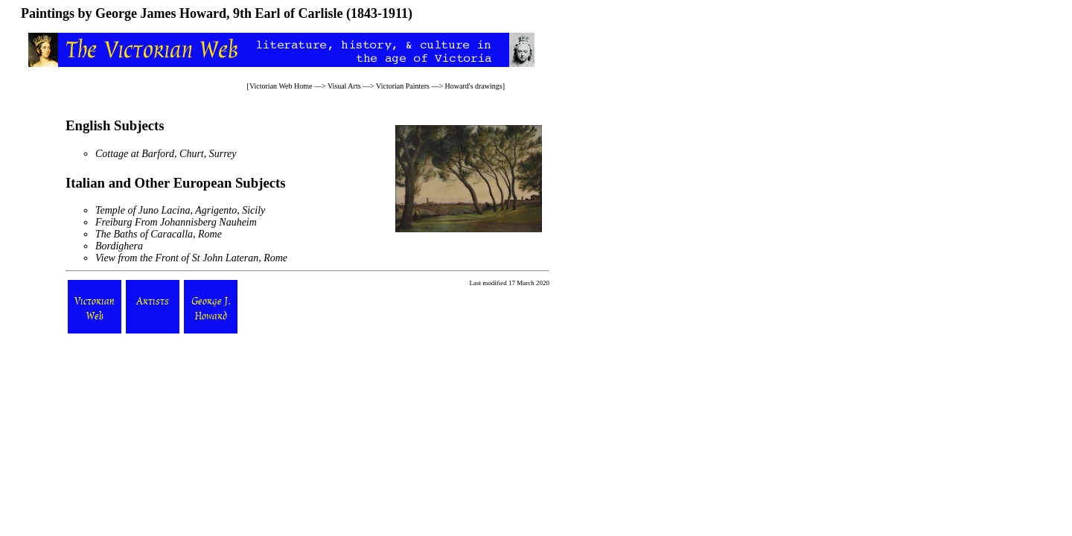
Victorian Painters (403, 86)
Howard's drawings (473, 86)
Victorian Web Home (281, 86)
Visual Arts (344, 86)
